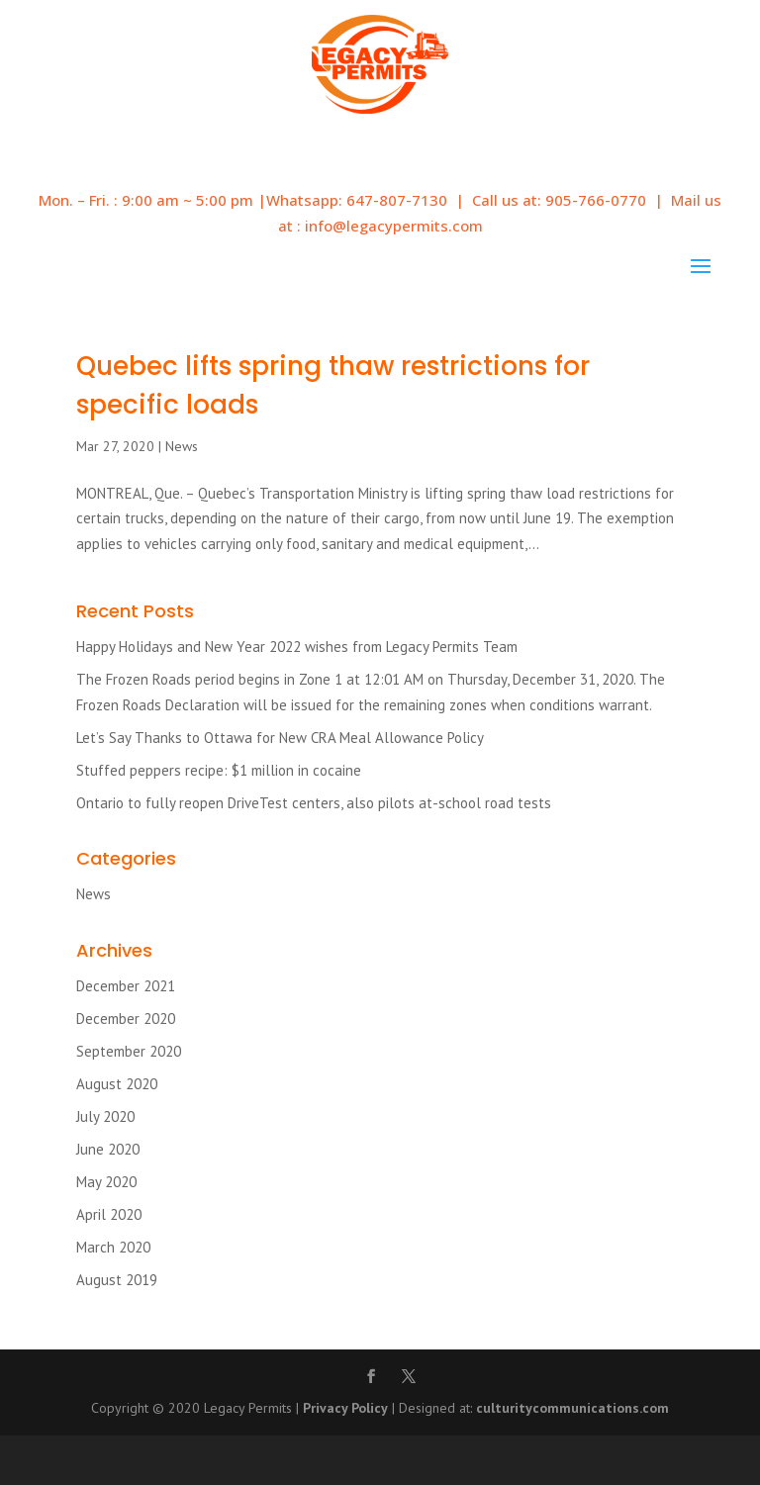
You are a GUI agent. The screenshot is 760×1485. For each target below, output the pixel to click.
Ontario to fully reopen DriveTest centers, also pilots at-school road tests (313, 802)
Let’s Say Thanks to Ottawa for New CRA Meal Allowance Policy (280, 737)
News (181, 446)
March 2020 (113, 1247)
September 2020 (128, 1051)
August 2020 (116, 1083)
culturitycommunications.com (572, 1408)
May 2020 (106, 1181)
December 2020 (125, 1018)
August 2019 (116, 1279)
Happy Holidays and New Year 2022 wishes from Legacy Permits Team (297, 646)
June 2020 (108, 1149)
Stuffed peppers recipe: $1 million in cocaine (218, 770)
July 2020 (105, 1116)
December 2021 (125, 985)
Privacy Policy (345, 1408)
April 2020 (109, 1214)
